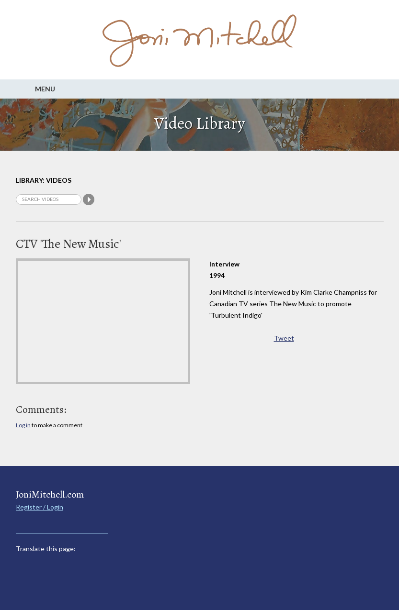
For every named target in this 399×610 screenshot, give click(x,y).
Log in (23, 425)
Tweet (284, 338)
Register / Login (39, 507)
